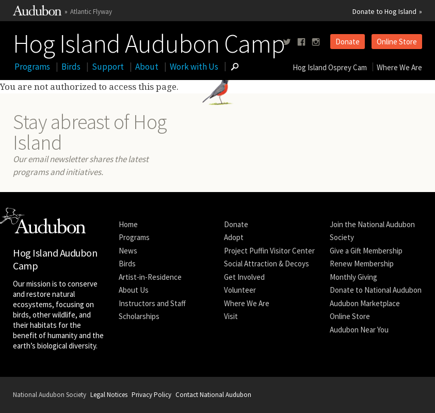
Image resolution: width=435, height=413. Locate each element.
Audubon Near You (359, 330)
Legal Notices (108, 394)
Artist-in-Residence (150, 277)
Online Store (397, 41)
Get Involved (244, 277)
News (128, 251)
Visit (231, 316)
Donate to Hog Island (384, 11)
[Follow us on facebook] (301, 42)
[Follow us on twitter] (287, 42)
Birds (70, 66)
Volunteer (240, 290)
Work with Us (194, 66)
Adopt (234, 237)
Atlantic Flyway (91, 11)
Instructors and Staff (152, 303)
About (146, 66)
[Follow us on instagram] (316, 42)
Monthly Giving (353, 277)
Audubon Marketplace (365, 303)
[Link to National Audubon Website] (37, 13)
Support (108, 66)
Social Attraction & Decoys (266, 263)
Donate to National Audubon (376, 290)
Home (128, 224)
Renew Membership (362, 263)
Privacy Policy (151, 394)
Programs (32, 66)
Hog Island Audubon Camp (149, 41)
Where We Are (399, 67)
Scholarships (139, 316)
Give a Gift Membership (366, 251)
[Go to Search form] (234, 66)
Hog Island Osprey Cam (330, 67)
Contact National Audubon (213, 394)
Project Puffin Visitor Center (269, 251)
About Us (134, 290)
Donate (347, 41)
